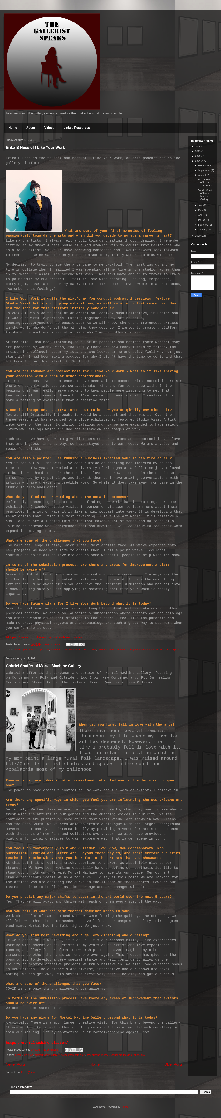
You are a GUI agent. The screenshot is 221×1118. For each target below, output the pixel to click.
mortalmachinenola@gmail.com (121, 1032)
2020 (198, 235)
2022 (198, 156)
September (204, 170)
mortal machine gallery (47, 1054)
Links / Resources (77, 127)
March (202, 220)
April (201, 215)
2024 (198, 146)
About (30, 127)
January (203, 229)
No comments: (52, 644)
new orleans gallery (97, 1054)
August (202, 175)
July (200, 205)
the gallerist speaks (170, 649)
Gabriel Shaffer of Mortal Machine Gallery (43, 666)
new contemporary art (73, 1054)
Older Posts (173, 1064)
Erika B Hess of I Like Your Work (35, 147)
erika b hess (89, 649)
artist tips (55, 649)
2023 (198, 151)
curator (18, 1054)
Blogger (125, 1107)
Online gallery (150, 649)
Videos (49, 127)
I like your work (106, 649)
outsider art (115, 1054)
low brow (28, 1054)
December (204, 165)
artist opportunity (24, 649)
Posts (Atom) (28, 1072)
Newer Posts (16, 1064)
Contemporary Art (71, 649)
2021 (198, 161)
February (203, 224)
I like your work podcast (129, 649)
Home (12, 127)
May (201, 210)
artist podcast (41, 649)
